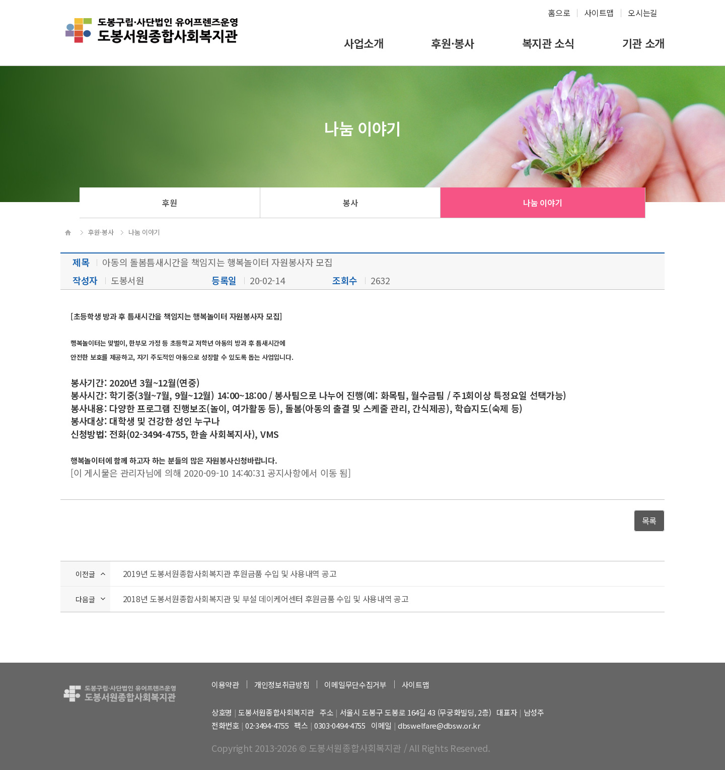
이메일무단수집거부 (355, 684)
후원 (169, 203)
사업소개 (364, 43)
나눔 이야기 (542, 203)
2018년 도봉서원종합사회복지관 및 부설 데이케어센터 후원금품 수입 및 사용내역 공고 (266, 599)
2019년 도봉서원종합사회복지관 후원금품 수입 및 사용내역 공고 (230, 573)
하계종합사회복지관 (151, 38)
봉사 (350, 203)
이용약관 (225, 684)
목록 (649, 521)
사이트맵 (599, 13)
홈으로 (559, 13)
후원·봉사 (452, 43)
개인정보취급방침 (282, 684)
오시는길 (643, 13)
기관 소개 (643, 43)
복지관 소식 (548, 43)
